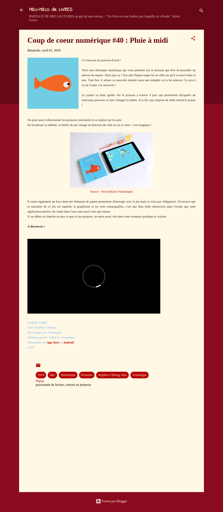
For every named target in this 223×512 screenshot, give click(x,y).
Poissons (87, 375)
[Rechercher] (201, 11)
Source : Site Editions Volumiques (111, 191)
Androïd (69, 342)
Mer (52, 375)
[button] (193, 39)
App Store (53, 342)
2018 (41, 375)
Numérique (68, 375)
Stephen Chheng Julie (112, 375)
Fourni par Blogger (111, 501)
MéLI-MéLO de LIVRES (50, 9)
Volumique (139, 375)
